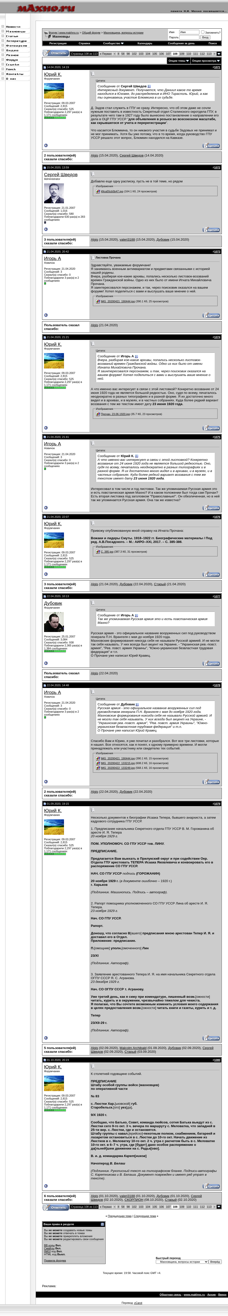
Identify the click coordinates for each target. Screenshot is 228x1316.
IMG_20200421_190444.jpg (118, 301)
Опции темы (177, 60)
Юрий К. (53, 74)
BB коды (49, 1245)
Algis (94, 155)
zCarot (138, 1302)
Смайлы (49, 1248)
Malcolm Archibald (133, 1048)
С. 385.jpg (107, 551)
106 (161, 53)
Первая (106, 53)
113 (209, 53)
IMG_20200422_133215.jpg (118, 763)
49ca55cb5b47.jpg (112, 191)
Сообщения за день (181, 43)
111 (195, 53)
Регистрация (58, 43)
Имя (171, 32)
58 (122, 53)
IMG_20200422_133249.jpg (118, 767)
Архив (211, 1294)
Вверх (222, 1294)
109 (182, 53)
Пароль (173, 37)
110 (188, 53)
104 (148, 53)
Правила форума (55, 1260)
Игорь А (52, 258)
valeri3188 (127, 239)
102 (134, 53)
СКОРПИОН (133, 1200)
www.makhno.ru (194, 1294)
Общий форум (91, 32)
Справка (84, 43)
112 (202, 53)
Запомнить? (211, 32)
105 (154, 53)
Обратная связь (170, 1294)
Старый (160, 584)
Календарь (145, 43)
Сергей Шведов (132, 155)
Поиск (213, 43)
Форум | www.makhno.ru (64, 32)
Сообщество (113, 43)
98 (128, 53)
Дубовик (163, 239)
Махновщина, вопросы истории (123, 32)
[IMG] (47, 1251)
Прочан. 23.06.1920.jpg (115, 414)
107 (168, 53)
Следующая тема (145, 1215)
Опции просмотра (204, 60)
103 (141, 53)
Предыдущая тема (119, 1215)
